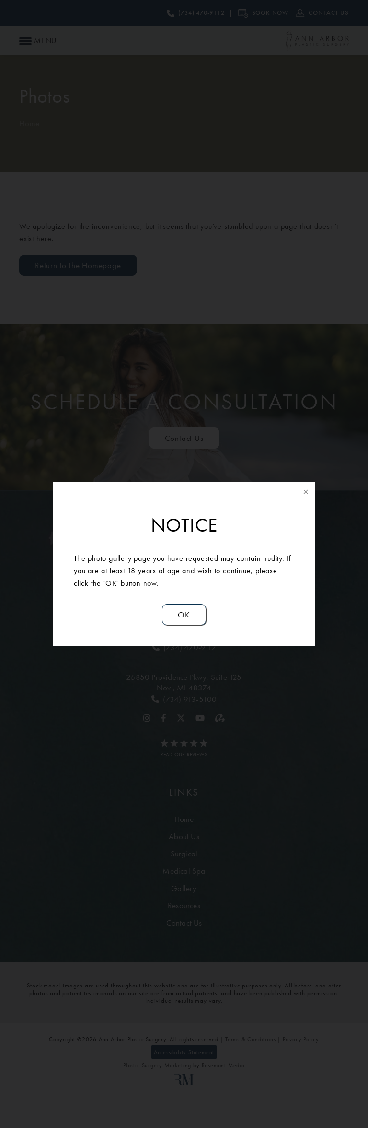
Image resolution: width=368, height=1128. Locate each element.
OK (184, 614)
